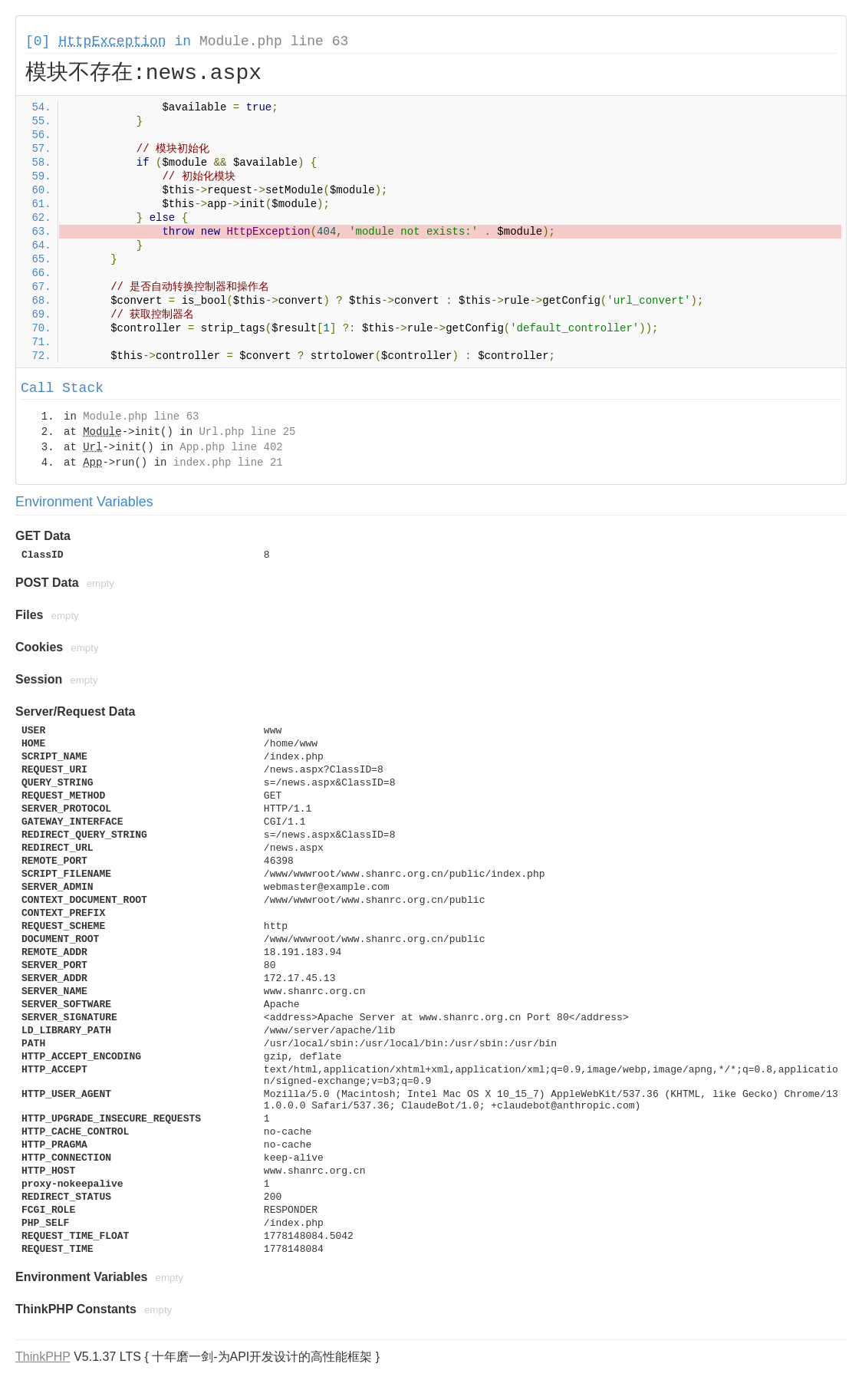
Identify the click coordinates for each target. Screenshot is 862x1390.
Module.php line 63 (273, 41)
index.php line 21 (228, 462)
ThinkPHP (43, 1356)
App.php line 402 (230, 447)
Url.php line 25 (247, 432)
